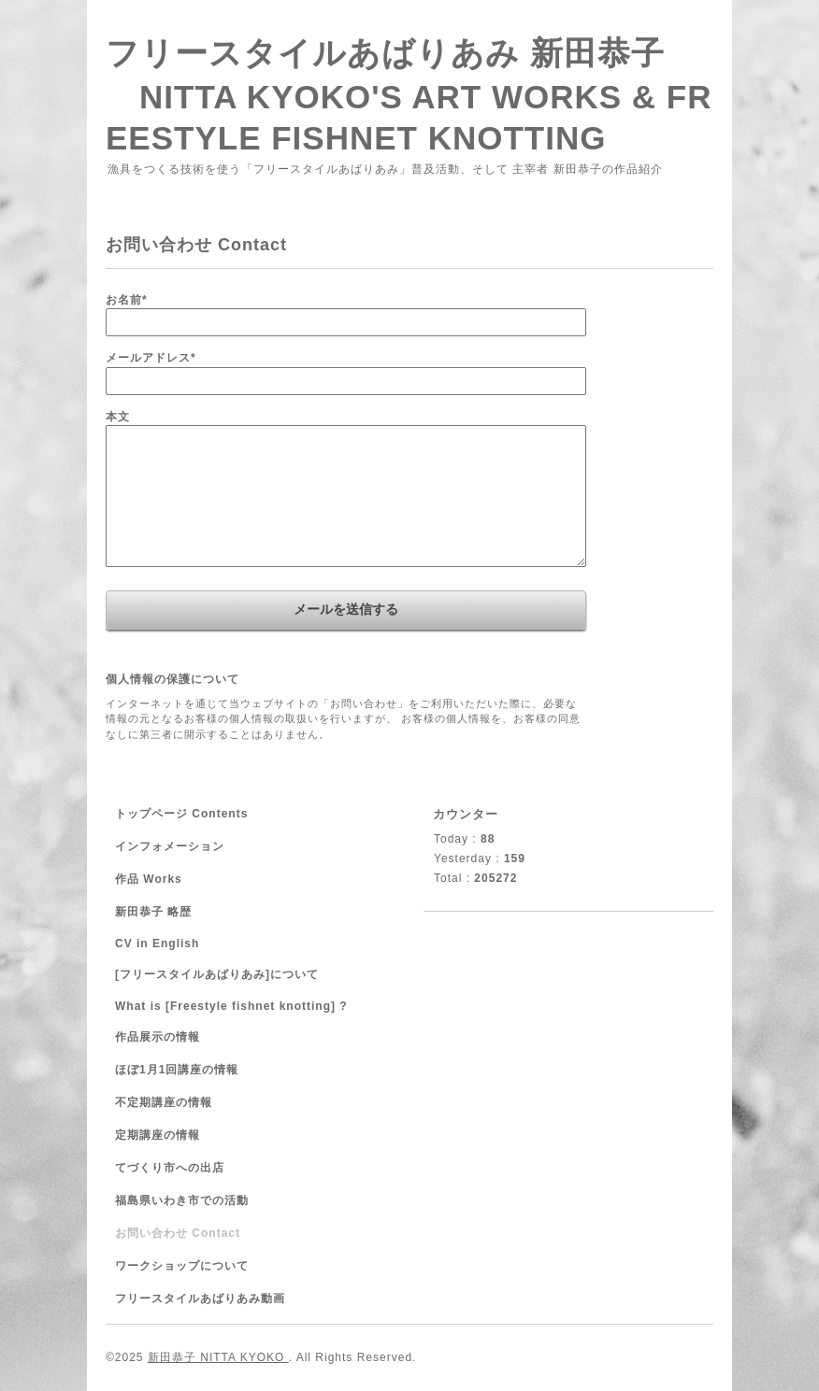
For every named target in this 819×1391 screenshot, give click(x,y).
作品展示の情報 (157, 1036)
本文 (118, 416)
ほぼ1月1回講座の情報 (176, 1069)
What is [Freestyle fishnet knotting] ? (231, 1006)
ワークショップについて (182, 1265)
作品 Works (148, 879)
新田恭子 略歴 (153, 911)
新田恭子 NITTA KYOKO (218, 1357)
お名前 (127, 299)
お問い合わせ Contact (177, 1233)
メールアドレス (151, 357)
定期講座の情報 (157, 1135)
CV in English (157, 943)
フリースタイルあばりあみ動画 (200, 1298)
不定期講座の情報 (163, 1102)
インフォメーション (169, 846)
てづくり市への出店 (169, 1167)
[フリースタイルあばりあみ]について (217, 974)
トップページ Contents (181, 813)
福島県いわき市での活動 (182, 1200)
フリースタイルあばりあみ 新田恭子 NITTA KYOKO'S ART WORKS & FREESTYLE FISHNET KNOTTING (409, 95)
